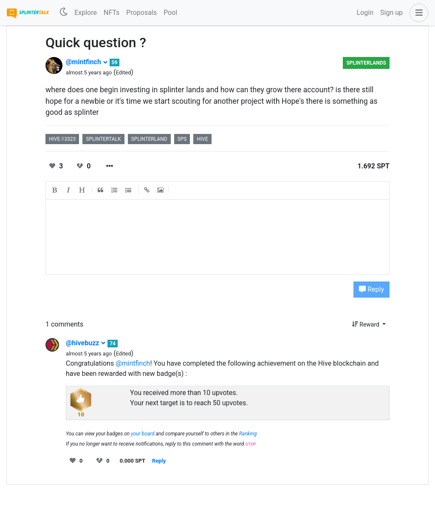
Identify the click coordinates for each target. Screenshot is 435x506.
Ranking (248, 434)
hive (202, 139)
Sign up (391, 13)
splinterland (149, 139)
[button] (417, 12)
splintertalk (103, 139)
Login (365, 13)
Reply (371, 289)
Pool (170, 13)
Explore (85, 13)
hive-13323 (62, 139)
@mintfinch (87, 62)
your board (142, 434)
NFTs (111, 13)
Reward (366, 324)
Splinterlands (366, 63)
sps (182, 139)
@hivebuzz (86, 343)
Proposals (141, 13)
